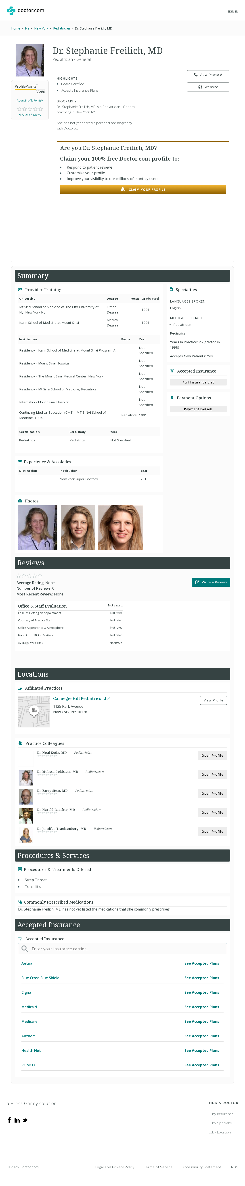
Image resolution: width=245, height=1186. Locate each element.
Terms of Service (158, 1167)
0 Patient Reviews (30, 114)
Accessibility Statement (201, 1167)
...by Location (220, 1132)
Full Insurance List (198, 382)
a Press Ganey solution (32, 1103)
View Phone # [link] (208, 74)
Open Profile (212, 755)
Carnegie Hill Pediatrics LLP (81, 698)
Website (208, 87)
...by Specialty (220, 1123)
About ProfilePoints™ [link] (30, 100)
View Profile (213, 700)
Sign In (233, 11)
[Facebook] (9, 1119)
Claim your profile (143, 189)
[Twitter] (25, 1119)
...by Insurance (221, 1114)
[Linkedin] (17, 1119)
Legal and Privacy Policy (114, 1167)
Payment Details (198, 409)
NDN (234, 1167)
